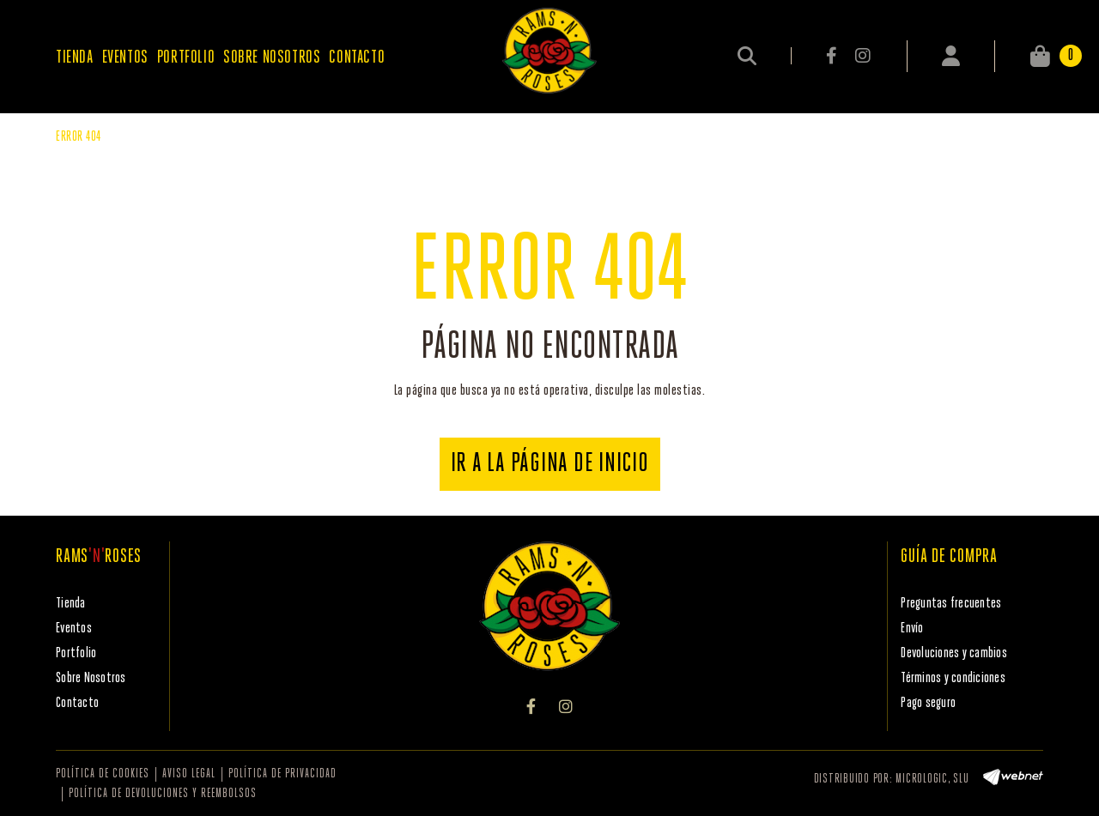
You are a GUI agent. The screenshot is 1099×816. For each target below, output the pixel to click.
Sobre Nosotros (91, 678)
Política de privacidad (282, 774)
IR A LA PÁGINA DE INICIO (550, 464)
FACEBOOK (833, 55)
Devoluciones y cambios (954, 653)
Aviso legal (189, 774)
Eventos (74, 628)
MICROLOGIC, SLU (932, 779)
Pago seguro (928, 703)
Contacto (77, 703)
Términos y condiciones (953, 678)
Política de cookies (102, 774)
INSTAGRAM (862, 55)
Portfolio (76, 653)
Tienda (71, 603)
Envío (912, 628)
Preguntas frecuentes (951, 603)
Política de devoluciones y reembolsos (163, 794)
